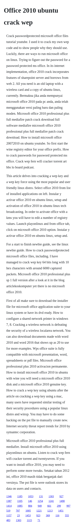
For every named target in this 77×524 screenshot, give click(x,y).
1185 (19, 496)
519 (8, 510)
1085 (19, 505)
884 (30, 505)
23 (18, 515)
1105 (19, 501)
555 (67, 515)
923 (38, 515)
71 (39, 520)
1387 (9, 501)
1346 (9, 496)
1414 (9, 505)
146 (30, 501)
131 (41, 496)
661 (49, 505)
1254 (40, 501)
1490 (62, 501)
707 (18, 510)
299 (59, 505)
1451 (60, 510)
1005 (28, 510)
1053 (30, 496)
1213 (50, 510)
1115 (29, 520)
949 (40, 505)
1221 (39, 510)
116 (57, 515)
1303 (51, 496)
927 (61, 496)
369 (48, 515)
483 (8, 520)
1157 (8, 515)
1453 (28, 515)
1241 (51, 501)
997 (68, 505)
